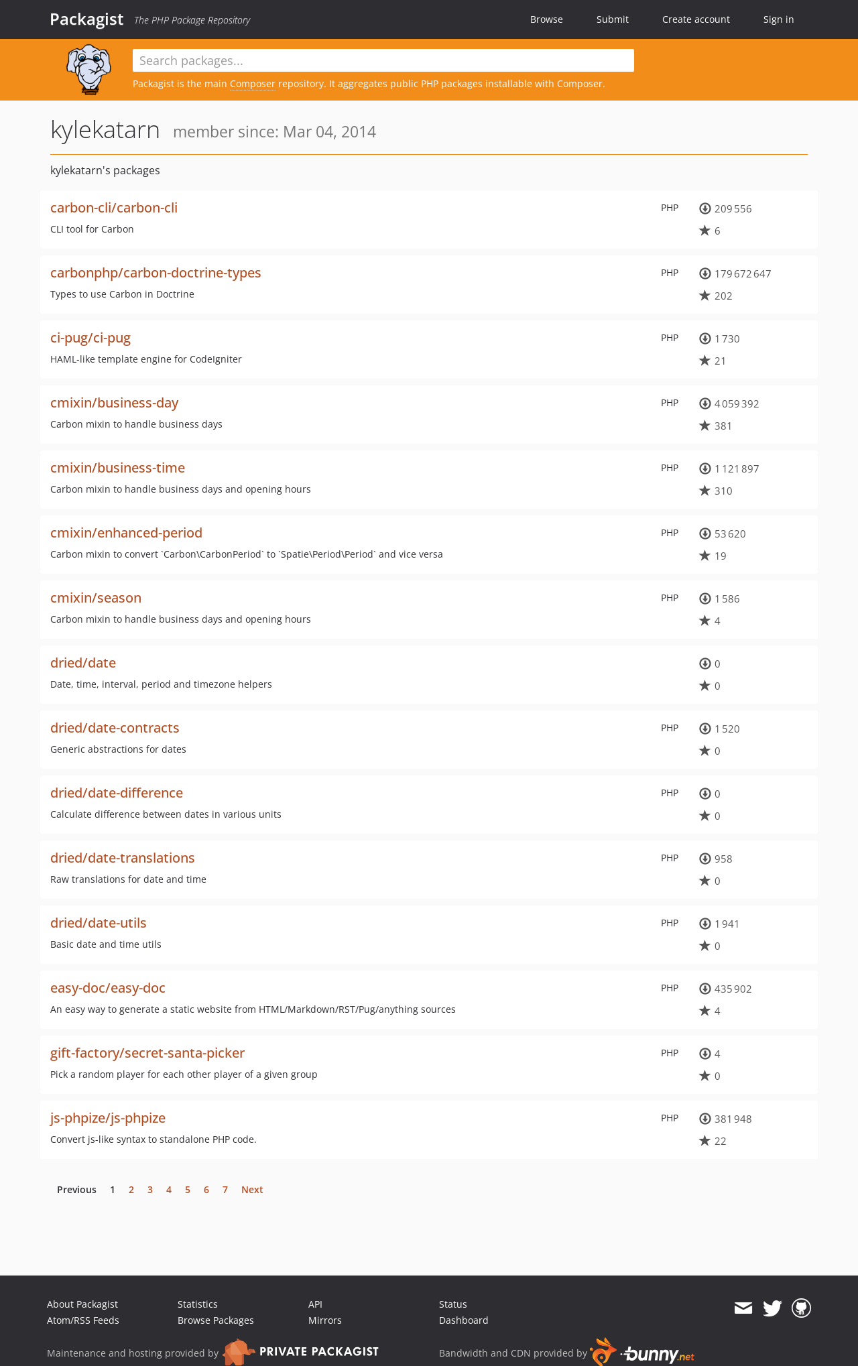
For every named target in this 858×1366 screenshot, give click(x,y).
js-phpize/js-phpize (108, 1118)
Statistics (198, 1304)
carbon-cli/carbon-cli (114, 207)
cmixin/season (95, 597)
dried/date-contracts (115, 728)
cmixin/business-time (117, 467)
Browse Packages (216, 1320)
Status (453, 1304)
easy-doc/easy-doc (108, 988)
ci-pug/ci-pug (90, 337)
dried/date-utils (98, 923)
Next (252, 1189)
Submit (613, 19)
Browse (546, 19)
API (315, 1304)
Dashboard (464, 1320)
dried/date (83, 663)
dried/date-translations (122, 858)
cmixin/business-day (114, 402)
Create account (696, 19)
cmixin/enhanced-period (126, 532)
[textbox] (383, 60)
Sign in (778, 19)
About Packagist (82, 1304)
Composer (252, 83)
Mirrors (325, 1320)
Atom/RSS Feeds (83, 1320)
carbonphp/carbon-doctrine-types (155, 272)
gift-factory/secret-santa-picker (147, 1053)
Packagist (87, 18)
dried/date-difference (116, 793)
